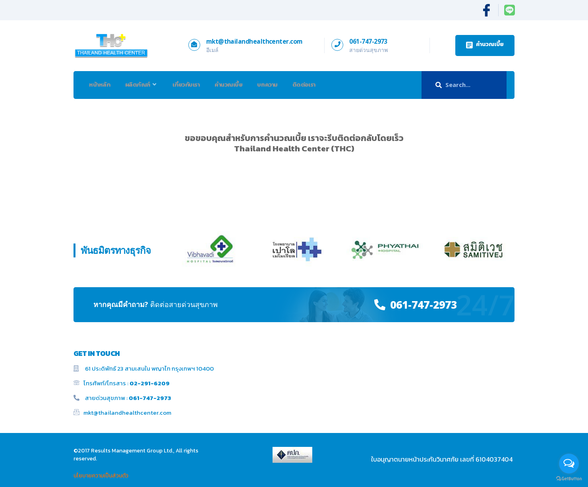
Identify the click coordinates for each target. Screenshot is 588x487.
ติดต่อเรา (314, 84)
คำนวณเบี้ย (235, 84)
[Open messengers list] (569, 463)
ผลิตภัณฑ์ (144, 84)
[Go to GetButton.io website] (569, 478)
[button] (484, 45)
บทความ (276, 84)
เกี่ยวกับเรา (191, 84)
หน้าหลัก (100, 84)
